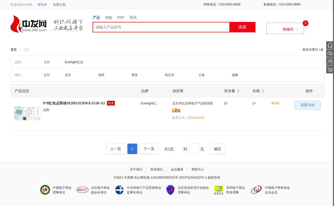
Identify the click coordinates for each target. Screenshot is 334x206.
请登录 (42, 5)
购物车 (290, 29)
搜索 (242, 27)
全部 (47, 62)
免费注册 (59, 5)
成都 (235, 75)
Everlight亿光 (74, 62)
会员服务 (177, 169)
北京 (68, 75)
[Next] (149, 149)
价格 (256, 91)
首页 (13, 49)
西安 (135, 75)
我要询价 (307, 105)
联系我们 (157, 169)
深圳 (101, 75)
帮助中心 (198, 169)
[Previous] (115, 149)
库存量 (229, 91)
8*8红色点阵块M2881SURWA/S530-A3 (74, 103)
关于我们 (136, 169)
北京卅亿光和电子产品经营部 (192, 103)
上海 (201, 75)
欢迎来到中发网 (21, 5)
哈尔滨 (169, 75)
